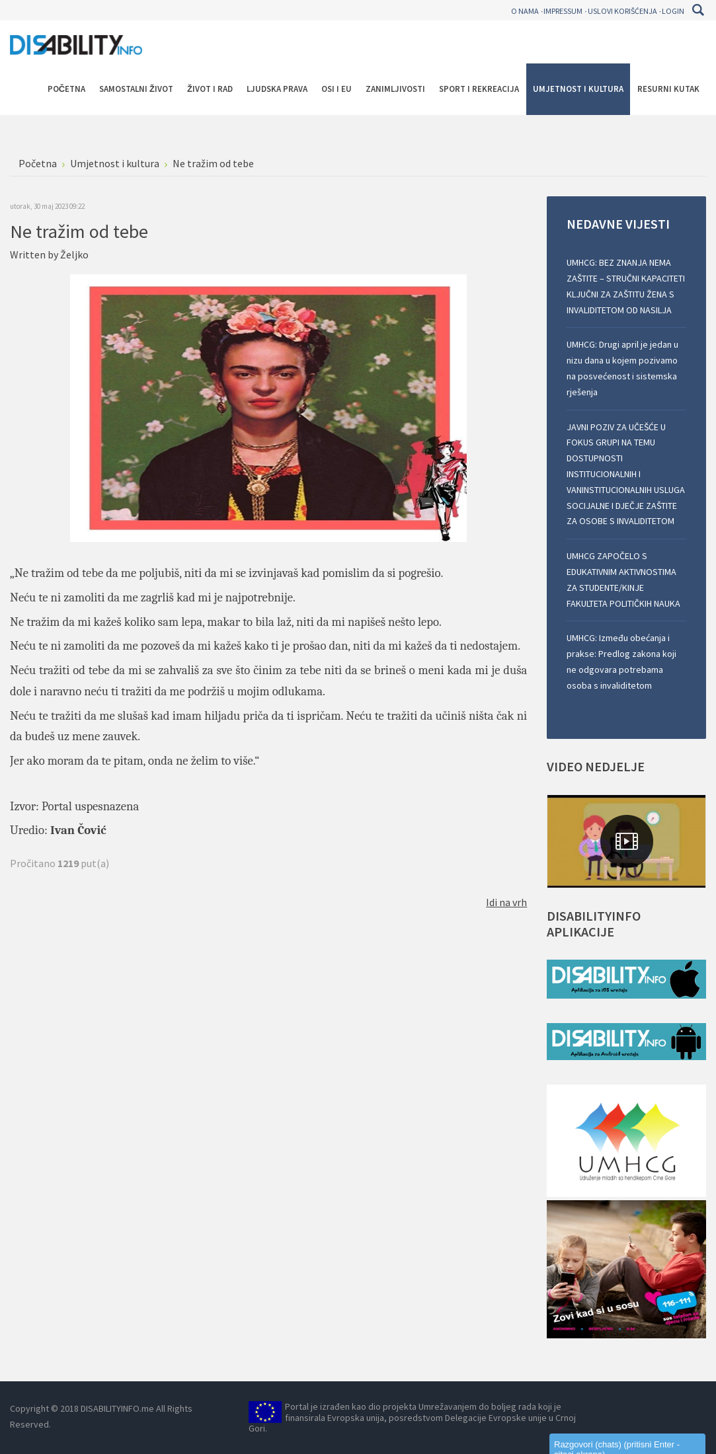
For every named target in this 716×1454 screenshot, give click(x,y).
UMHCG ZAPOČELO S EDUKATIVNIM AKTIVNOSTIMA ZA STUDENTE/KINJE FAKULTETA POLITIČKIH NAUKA (623, 579)
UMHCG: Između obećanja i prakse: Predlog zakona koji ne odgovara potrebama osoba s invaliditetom (621, 661)
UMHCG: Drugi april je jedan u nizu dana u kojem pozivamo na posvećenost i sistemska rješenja (622, 367)
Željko (74, 254)
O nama (525, 11)
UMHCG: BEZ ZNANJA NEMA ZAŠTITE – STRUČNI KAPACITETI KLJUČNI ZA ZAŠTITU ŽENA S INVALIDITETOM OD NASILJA (626, 285)
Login (673, 11)
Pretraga (698, 10)
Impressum (562, 11)
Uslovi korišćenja (622, 11)
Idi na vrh (506, 902)
